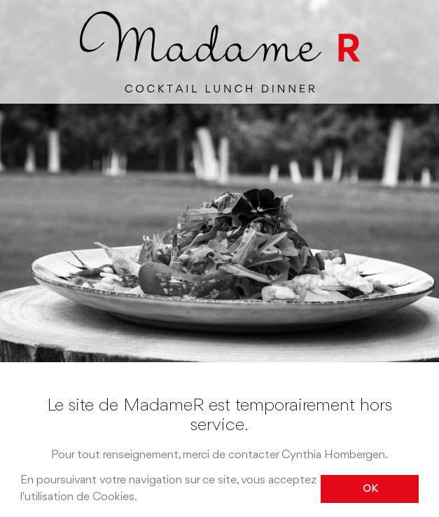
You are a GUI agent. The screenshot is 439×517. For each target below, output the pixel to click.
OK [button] (370, 489)
